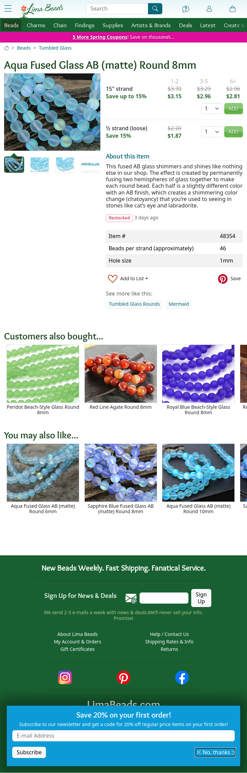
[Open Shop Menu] (8, 9)
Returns (169, 649)
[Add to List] (128, 278)
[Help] (185, 9)
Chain (60, 25)
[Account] (209, 9)
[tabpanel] (52, 112)
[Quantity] (212, 108)
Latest (208, 25)
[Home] (6, 48)
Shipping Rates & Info (169, 642)
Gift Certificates (77, 649)
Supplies (113, 25)
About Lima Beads (77, 634)
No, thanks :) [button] (215, 752)
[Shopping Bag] (232, 9)
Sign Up (201, 598)
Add (233, 108)
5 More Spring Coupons (99, 37)
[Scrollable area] (125, 383)
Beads (11, 25)
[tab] (14, 164)
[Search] (155, 8)
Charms (36, 25)
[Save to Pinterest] (229, 278)
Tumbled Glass (55, 48)
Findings (85, 25)
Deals (185, 25)
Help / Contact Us (169, 634)
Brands (151, 25)
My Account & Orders (77, 642)
